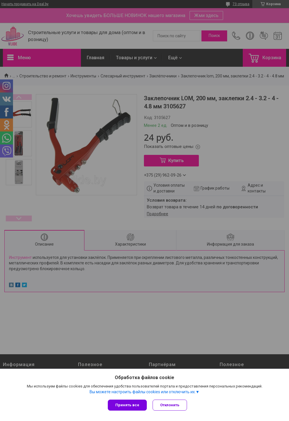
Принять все (127, 405)
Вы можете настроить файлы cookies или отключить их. (143, 392)
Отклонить (169, 405)
